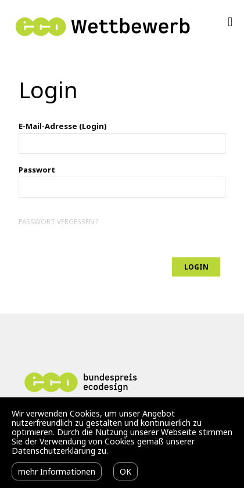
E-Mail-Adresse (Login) (62, 126)
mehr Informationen (56, 471)
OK (125, 471)
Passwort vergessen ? (58, 221)
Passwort (37, 169)
